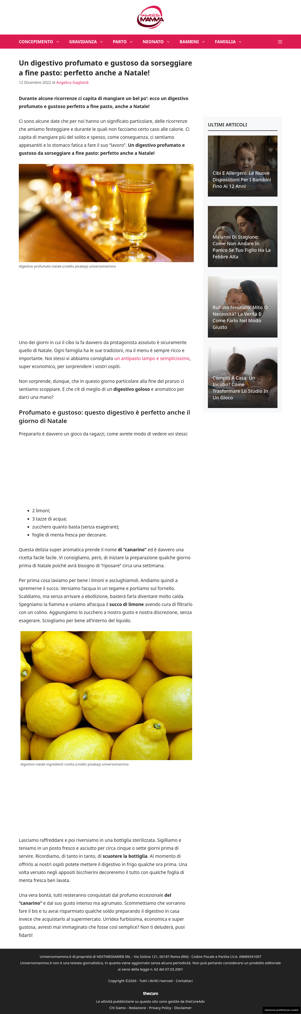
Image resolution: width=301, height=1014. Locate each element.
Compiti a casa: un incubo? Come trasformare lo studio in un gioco (240, 388)
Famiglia (231, 42)
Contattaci (184, 980)
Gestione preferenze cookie (281, 1010)
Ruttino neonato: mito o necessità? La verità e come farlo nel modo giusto (240, 317)
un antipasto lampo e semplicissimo (152, 358)
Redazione (137, 1007)
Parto (125, 42)
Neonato (159, 42)
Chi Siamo (117, 1007)
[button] (280, 42)
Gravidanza (88, 42)
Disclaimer (183, 1007)
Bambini (195, 42)
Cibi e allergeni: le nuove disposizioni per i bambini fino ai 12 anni (242, 179)
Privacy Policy (160, 1007)
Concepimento (41, 42)
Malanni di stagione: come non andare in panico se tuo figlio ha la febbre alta (242, 247)
